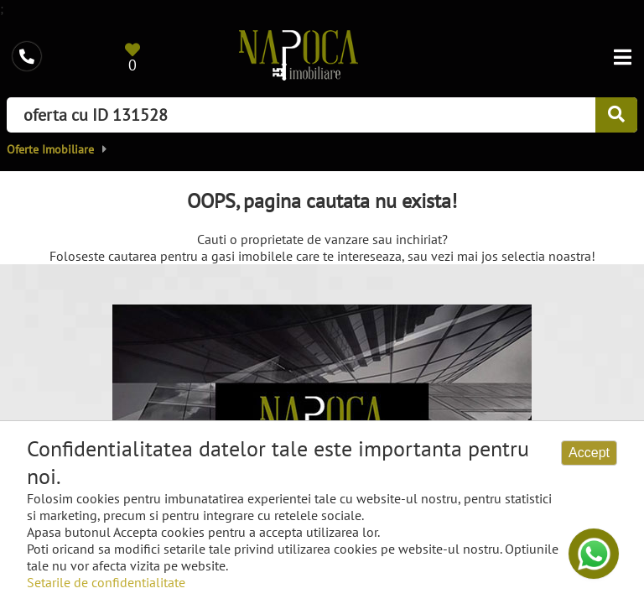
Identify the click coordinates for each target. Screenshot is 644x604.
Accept (589, 452)
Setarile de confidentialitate (106, 582)
